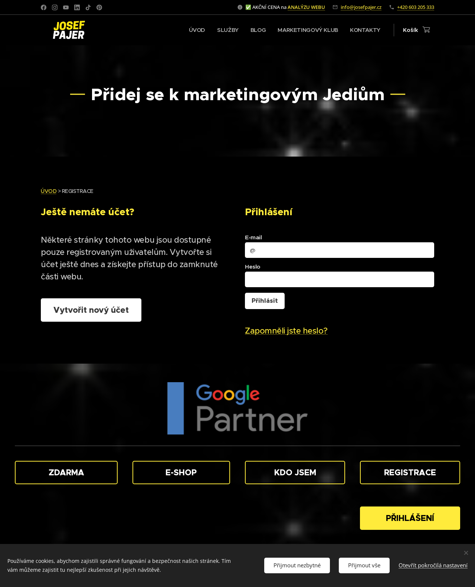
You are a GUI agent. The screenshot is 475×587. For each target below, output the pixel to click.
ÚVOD (48, 191)
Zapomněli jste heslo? (286, 331)
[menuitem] (193, 30)
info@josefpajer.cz (361, 7)
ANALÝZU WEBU (306, 7)
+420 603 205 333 (415, 7)
